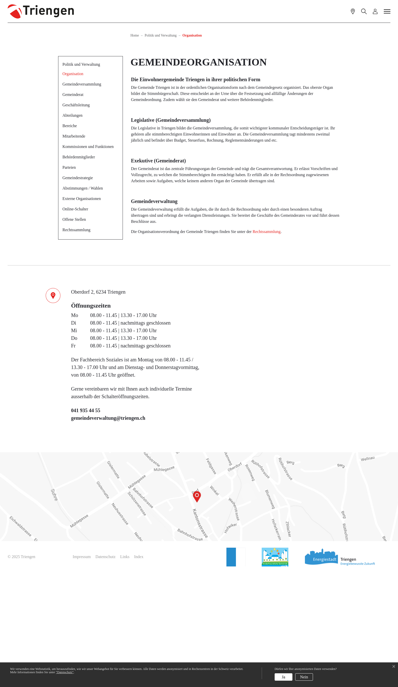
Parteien (69, 281)
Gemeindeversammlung (81, 198)
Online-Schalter (75, 323)
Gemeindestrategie (77, 292)
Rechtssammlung (76, 344)
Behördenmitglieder (78, 271)
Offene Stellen (74, 333)
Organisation (74, 189)
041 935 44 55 (85, 524)
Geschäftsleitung (76, 219)
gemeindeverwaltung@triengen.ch (108, 532)
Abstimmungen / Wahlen (82, 302)
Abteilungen (72, 229)
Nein (304, 677)
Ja (283, 677)
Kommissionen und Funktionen (88, 261)
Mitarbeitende (73, 250)
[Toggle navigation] (387, 11)
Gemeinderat (73, 209)
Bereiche (69, 240)
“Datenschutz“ (65, 672)
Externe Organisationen (81, 313)
